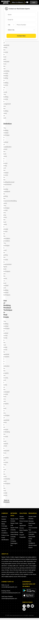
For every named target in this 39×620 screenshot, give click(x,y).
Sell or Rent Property (18, 2)
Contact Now (21, 36)
